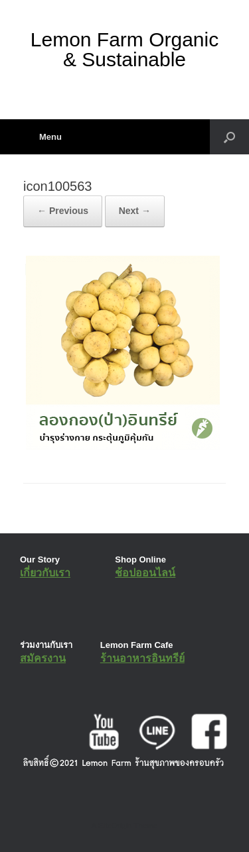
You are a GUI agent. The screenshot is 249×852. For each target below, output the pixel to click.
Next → (135, 210)
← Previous (62, 210)
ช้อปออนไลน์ (145, 572)
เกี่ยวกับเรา (45, 572)
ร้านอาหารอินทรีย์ (142, 658)
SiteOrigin (115, 825)
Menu (42, 137)
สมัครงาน (43, 658)
